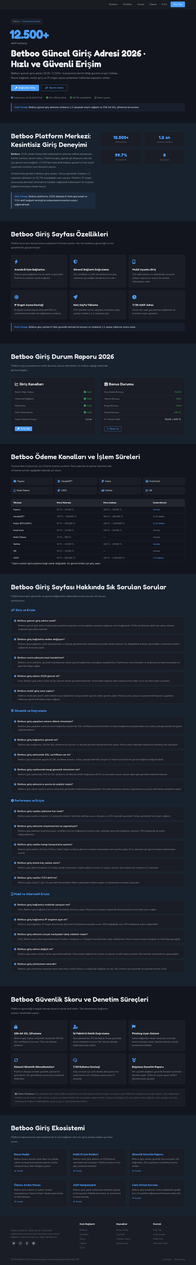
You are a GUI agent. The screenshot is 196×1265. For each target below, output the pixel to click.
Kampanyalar (122, 1243)
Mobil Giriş (158, 1238)
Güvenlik (120, 1234)
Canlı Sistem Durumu (145, 1185)
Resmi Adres (54, 87)
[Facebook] (27, 1243)
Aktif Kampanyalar (84, 1185)
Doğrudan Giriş (25, 87)
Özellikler (127, 4)
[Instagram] (20, 1243)
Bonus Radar (22, 1154)
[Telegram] (33, 1243)
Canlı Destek (159, 1234)
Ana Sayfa (167, 1259)
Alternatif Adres (160, 1243)
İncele (18, 1170)
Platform (113, 4)
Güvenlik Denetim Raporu (147, 1154)
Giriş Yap (177, 4)
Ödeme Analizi (123, 1238)
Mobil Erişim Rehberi (85, 1154)
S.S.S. (164, 4)
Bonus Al (113, 428)
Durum (141, 4)
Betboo (16, 21)
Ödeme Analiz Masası (27, 1185)
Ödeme (152, 4)
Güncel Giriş (179, 1259)
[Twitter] (13, 1243)
